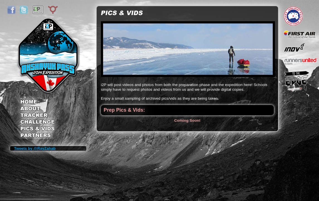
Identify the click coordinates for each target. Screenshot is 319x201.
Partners (37, 136)
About (37, 108)
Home (37, 100)
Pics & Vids (37, 129)
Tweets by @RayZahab (35, 148)
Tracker (37, 115)
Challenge (37, 122)
